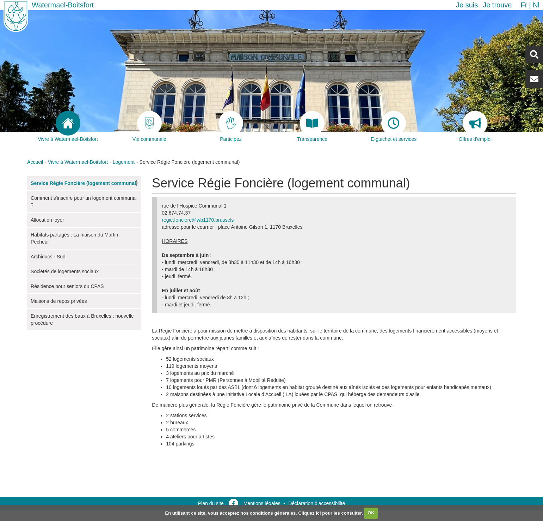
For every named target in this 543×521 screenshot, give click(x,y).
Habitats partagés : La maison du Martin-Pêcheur (75, 238)
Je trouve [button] (497, 5)
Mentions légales (261, 503)
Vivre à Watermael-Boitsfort (78, 162)
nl (536, 5)
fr (523, 5)
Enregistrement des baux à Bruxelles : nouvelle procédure (82, 319)
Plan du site (211, 503)
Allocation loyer (47, 220)
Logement (124, 162)
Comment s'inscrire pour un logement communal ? (84, 201)
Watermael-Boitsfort (63, 5)
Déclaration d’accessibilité (316, 503)
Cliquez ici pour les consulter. (330, 512)
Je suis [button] (467, 5)
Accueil (35, 162)
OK (371, 512)
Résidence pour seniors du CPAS (67, 286)
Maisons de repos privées (59, 301)
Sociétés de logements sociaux (65, 271)
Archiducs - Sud (48, 256)
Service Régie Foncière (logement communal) (84, 183)
